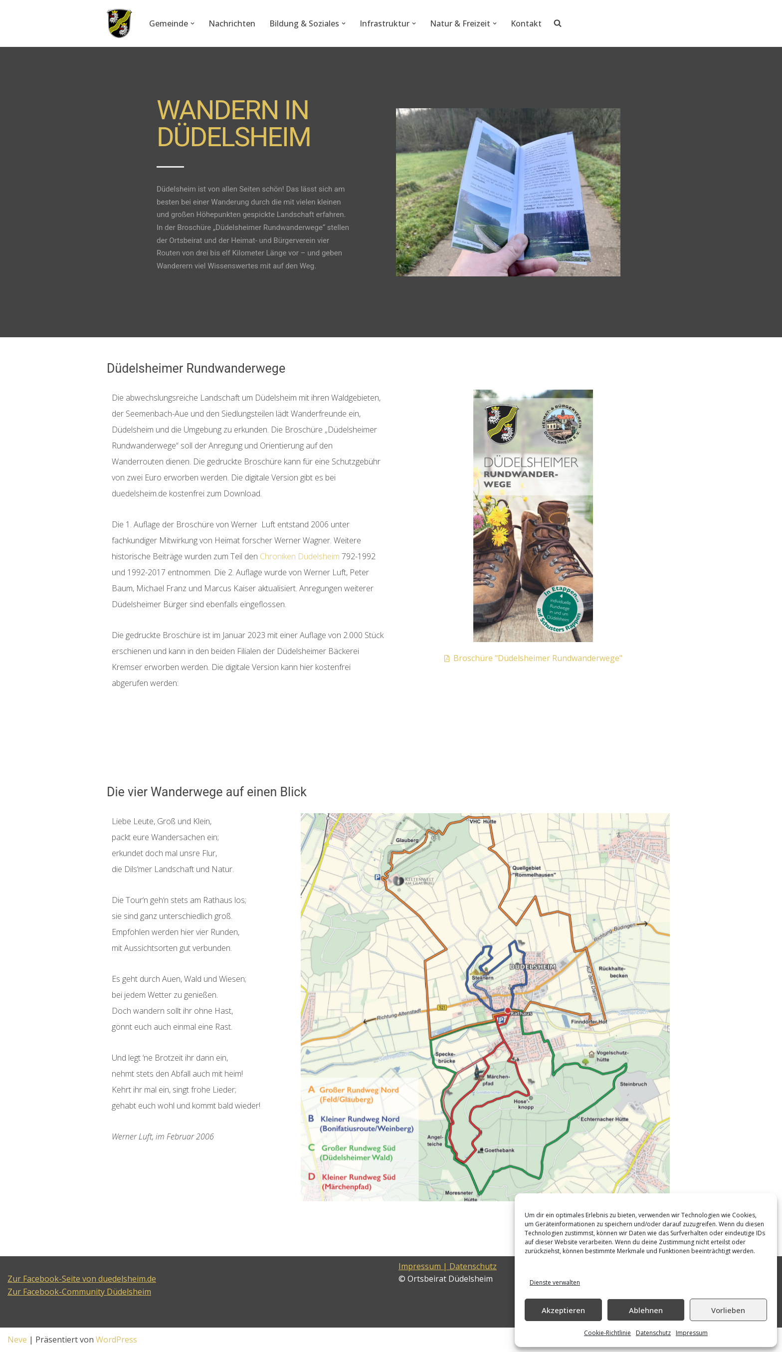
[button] (193, 23)
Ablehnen (646, 1310)
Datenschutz (653, 1333)
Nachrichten (231, 23)
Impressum (692, 1333)
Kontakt (526, 23)
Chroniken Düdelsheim (300, 556)
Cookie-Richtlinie (607, 1333)
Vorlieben (728, 1310)
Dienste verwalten (555, 1282)
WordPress (116, 1339)
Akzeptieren (563, 1310)
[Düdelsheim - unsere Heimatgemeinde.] (119, 23)
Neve (17, 1339)
